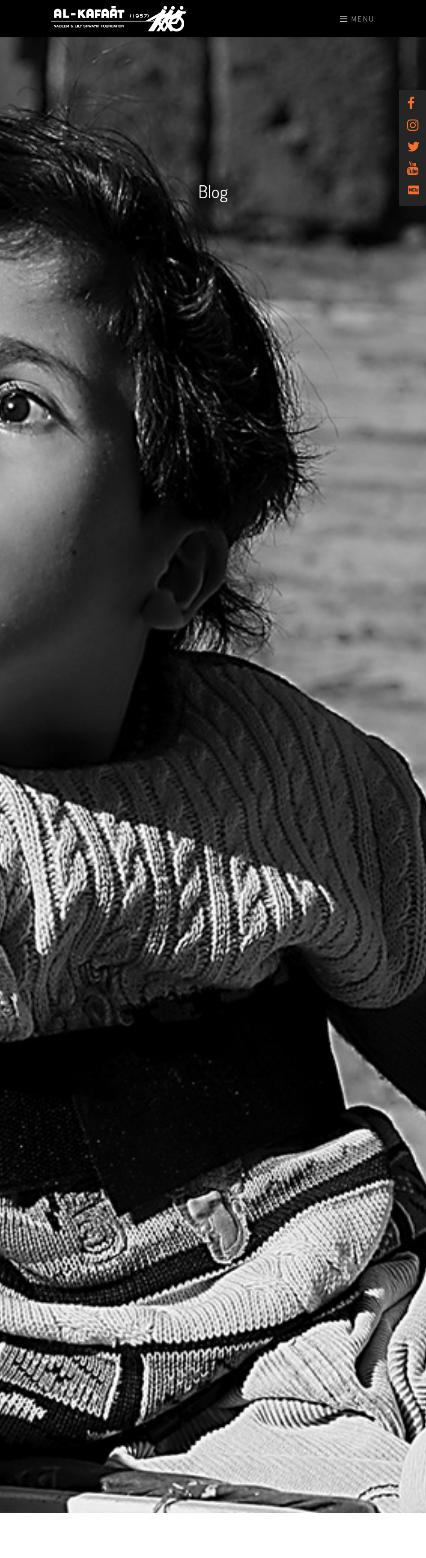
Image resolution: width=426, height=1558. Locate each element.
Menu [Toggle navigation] (357, 19)
